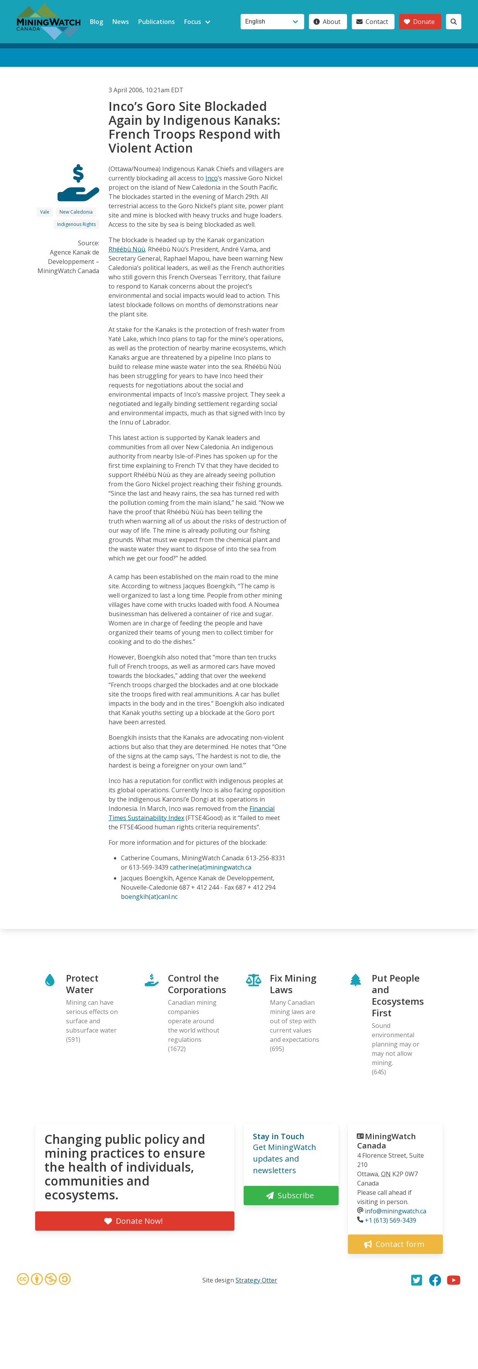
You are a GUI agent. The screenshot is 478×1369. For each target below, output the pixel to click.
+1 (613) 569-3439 (390, 1220)
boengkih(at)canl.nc (149, 896)
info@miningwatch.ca (395, 1211)
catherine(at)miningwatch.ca (210, 867)
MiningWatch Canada (386, 1141)
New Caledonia (76, 212)
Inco (211, 178)
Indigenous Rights (76, 224)
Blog (96, 21)
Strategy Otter (256, 1280)
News (120, 21)
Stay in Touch (278, 1136)
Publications (156, 21)
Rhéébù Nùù (126, 249)
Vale (44, 212)
